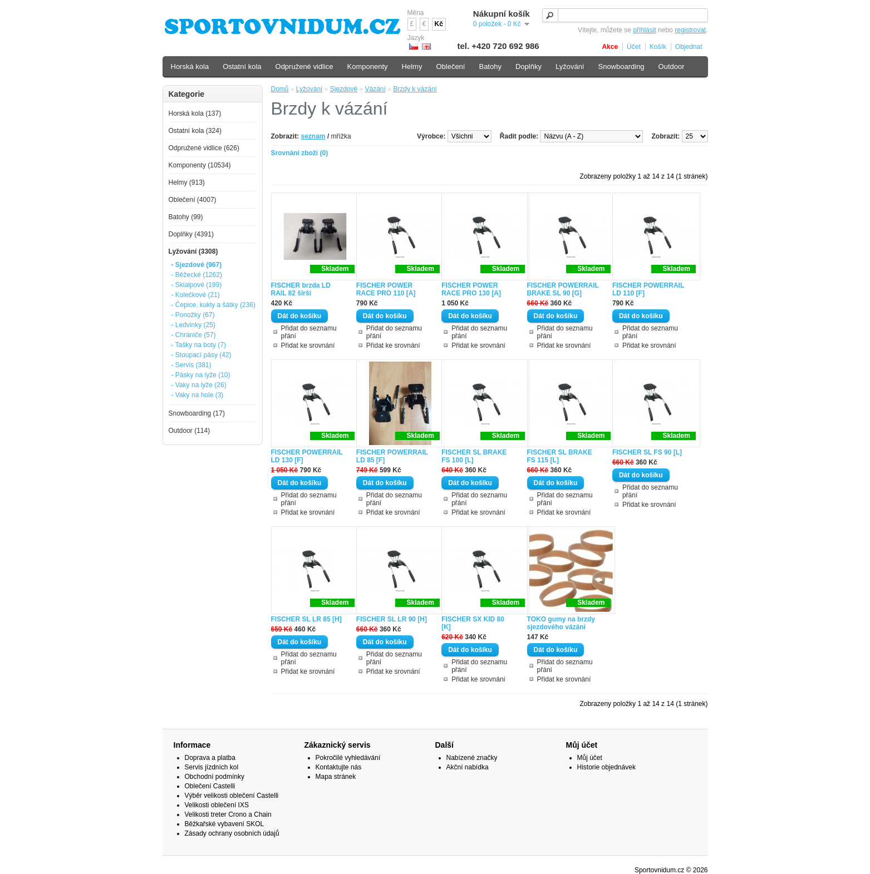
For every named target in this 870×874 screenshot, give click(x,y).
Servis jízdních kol (212, 767)
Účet (634, 47)
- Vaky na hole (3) (197, 395)
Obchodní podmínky (214, 777)
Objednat (688, 47)
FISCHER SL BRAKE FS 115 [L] (559, 456)
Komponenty (367, 66)
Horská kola (190, 66)
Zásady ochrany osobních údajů (232, 833)
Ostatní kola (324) (195, 131)
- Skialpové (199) (196, 285)
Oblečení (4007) (193, 200)
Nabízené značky (472, 758)
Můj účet (589, 758)
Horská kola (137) (195, 113)
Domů (280, 89)
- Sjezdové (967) (196, 265)
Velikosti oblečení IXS (217, 805)
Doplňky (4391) (191, 234)
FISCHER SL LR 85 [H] (306, 619)
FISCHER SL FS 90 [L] (647, 452)
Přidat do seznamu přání (309, 332)
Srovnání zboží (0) (299, 153)
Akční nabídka (467, 767)
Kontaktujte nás (339, 767)
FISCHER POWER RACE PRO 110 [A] (386, 289)
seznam (313, 136)
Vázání (375, 89)
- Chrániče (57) (193, 335)
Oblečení (450, 66)
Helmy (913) (187, 182)
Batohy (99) (186, 217)
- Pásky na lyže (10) (200, 375)
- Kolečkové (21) (195, 295)
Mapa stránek (336, 777)
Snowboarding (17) (197, 413)
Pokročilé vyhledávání (348, 758)
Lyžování (309, 89)
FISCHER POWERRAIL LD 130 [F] (307, 456)
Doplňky (528, 66)
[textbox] (625, 15)
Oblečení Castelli (210, 786)
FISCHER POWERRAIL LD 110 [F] (648, 289)
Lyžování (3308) (193, 251)
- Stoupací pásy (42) (201, 355)
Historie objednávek (606, 767)
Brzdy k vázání (415, 89)
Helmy (412, 66)
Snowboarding (621, 66)
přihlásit (644, 30)
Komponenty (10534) (200, 165)
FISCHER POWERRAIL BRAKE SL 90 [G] (563, 289)
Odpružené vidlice (304, 66)
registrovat (690, 30)
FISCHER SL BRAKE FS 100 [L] (474, 456)
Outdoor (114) (189, 430)
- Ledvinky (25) (193, 325)
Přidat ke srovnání (308, 345)
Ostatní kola (242, 66)
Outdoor (671, 66)
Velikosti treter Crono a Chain (228, 814)
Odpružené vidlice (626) (204, 148)
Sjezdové (343, 89)
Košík (658, 47)
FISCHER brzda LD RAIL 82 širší (301, 289)
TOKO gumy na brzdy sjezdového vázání (561, 623)
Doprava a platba (210, 758)
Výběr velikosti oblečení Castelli (232, 795)
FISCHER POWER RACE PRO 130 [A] (471, 289)
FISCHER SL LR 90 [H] (391, 619)
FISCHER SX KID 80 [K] (472, 623)
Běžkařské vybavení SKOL (224, 824)
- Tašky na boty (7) (198, 345)
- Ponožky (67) (193, 315)
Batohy (490, 66)
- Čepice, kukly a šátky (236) (213, 305)
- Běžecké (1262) (196, 275)
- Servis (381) (191, 365)
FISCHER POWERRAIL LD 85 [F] (392, 456)
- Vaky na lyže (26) (199, 385)
